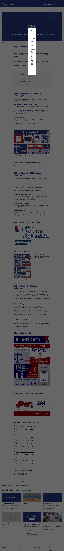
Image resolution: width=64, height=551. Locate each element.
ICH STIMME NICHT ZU (32, 69)
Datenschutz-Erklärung (33, 58)
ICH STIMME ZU (32, 62)
